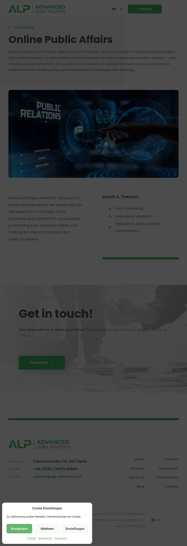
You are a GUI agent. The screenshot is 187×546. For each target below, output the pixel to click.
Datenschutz (45, 538)
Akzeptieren (19, 529)
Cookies (31, 538)
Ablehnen (47, 529)
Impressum (60, 538)
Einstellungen (74, 529)
